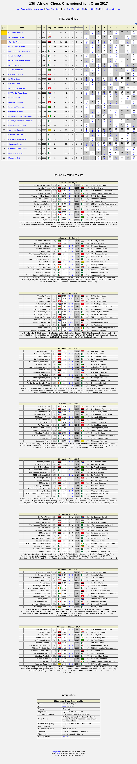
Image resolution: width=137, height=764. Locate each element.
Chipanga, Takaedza (16, 130)
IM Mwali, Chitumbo (16, 107)
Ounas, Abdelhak (15, 144)
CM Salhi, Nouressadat (17, 139)
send (58, 754)
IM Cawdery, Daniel (16, 37)
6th (88, 9)
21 (86, 33)
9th (102, 9)
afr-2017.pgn (67, 737)
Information (110, 9)
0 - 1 (71, 196)
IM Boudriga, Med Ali (16, 88)
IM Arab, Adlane (14, 65)
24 (98, 56)
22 (86, 60)
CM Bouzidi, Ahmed (16, 74)
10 (98, 33)
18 (104, 51)
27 (86, 37)
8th (97, 9)
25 (86, 84)
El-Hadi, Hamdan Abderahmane (20, 121)
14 (92, 33)
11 (134, 37)
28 (92, 79)
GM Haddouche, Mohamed (19, 51)
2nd (69, 9)
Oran (64, 706)
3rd (74, 9)
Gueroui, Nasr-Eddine (16, 135)
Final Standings (53, 9)
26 (86, 47)
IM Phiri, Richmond (15, 70)
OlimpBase (56, 752)
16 (104, 37)
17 (92, 42)
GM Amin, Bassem (15, 33)
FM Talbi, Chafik (14, 84)
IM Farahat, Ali (14, 98)
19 (128, 56)
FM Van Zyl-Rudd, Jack (17, 93)
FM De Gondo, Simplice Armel (20, 116)
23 (86, 70)
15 (128, 79)
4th (78, 9)
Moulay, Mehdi (14, 158)
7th (93, 9)
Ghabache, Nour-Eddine (17, 149)
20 (86, 56)
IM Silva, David (14, 79)
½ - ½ (70, 185)
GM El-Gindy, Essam (16, 47)
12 (128, 47)
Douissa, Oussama (15, 102)
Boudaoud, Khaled (15, 153)
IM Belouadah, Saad (16, 56)
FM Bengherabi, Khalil (17, 125)
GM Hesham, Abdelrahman (19, 61)
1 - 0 (71, 188)
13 (98, 37)
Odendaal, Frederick (16, 112)
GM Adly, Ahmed (14, 42)
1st (64, 9)
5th (83, 9)
